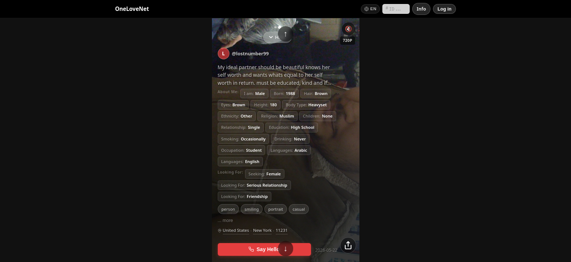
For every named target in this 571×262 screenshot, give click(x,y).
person (228, 208)
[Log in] (444, 9)
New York (262, 230)
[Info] (421, 9)
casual (298, 208)
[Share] (348, 245)
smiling (252, 208)
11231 (282, 230)
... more (225, 220)
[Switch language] (370, 8)
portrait (275, 208)
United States (236, 230)
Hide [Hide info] (277, 37)
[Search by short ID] (396, 9)
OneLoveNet (132, 8)
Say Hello (264, 249)
